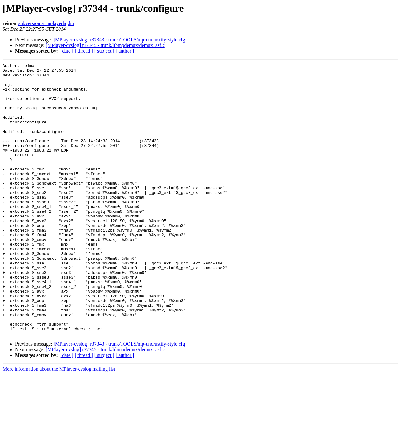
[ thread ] (84, 51)
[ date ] (66, 51)
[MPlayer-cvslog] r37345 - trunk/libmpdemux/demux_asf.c (105, 45)
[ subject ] (104, 51)
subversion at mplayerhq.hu (46, 23)
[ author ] (125, 51)
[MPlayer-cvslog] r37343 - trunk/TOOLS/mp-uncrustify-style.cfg (119, 39)
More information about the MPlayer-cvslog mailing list (59, 422)
